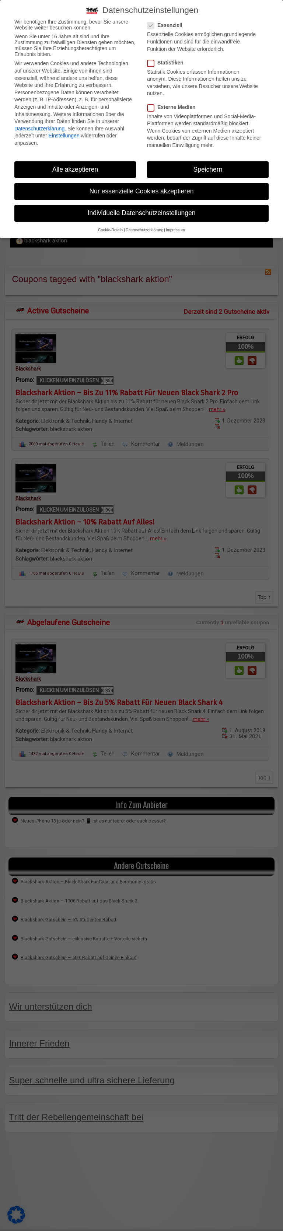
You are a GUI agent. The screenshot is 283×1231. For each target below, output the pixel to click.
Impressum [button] (175, 230)
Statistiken (167, 63)
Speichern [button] (208, 169)
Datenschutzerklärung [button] (144, 230)
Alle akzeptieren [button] (75, 169)
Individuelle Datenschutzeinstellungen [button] (142, 213)
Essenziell (167, 25)
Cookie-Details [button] (110, 230)
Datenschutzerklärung (39, 128)
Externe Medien (173, 107)
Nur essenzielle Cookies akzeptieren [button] (141, 191)
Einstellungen (64, 135)
